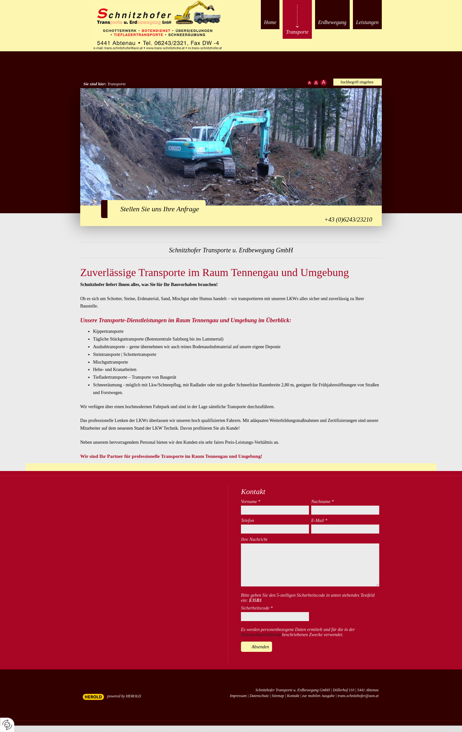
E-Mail (319, 520)
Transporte (297, 32)
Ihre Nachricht (254, 539)
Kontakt (293, 696)
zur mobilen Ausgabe (318, 696)
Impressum (238, 696)
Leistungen (367, 22)
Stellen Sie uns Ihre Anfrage (159, 209)
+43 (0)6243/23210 (348, 219)
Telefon (247, 520)
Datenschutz (259, 696)
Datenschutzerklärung (261, 634)
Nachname (322, 501)
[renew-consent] (7, 725)
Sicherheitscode (257, 608)
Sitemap (278, 696)
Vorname (250, 501)
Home (270, 22)
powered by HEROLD (124, 696)
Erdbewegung (332, 22)
